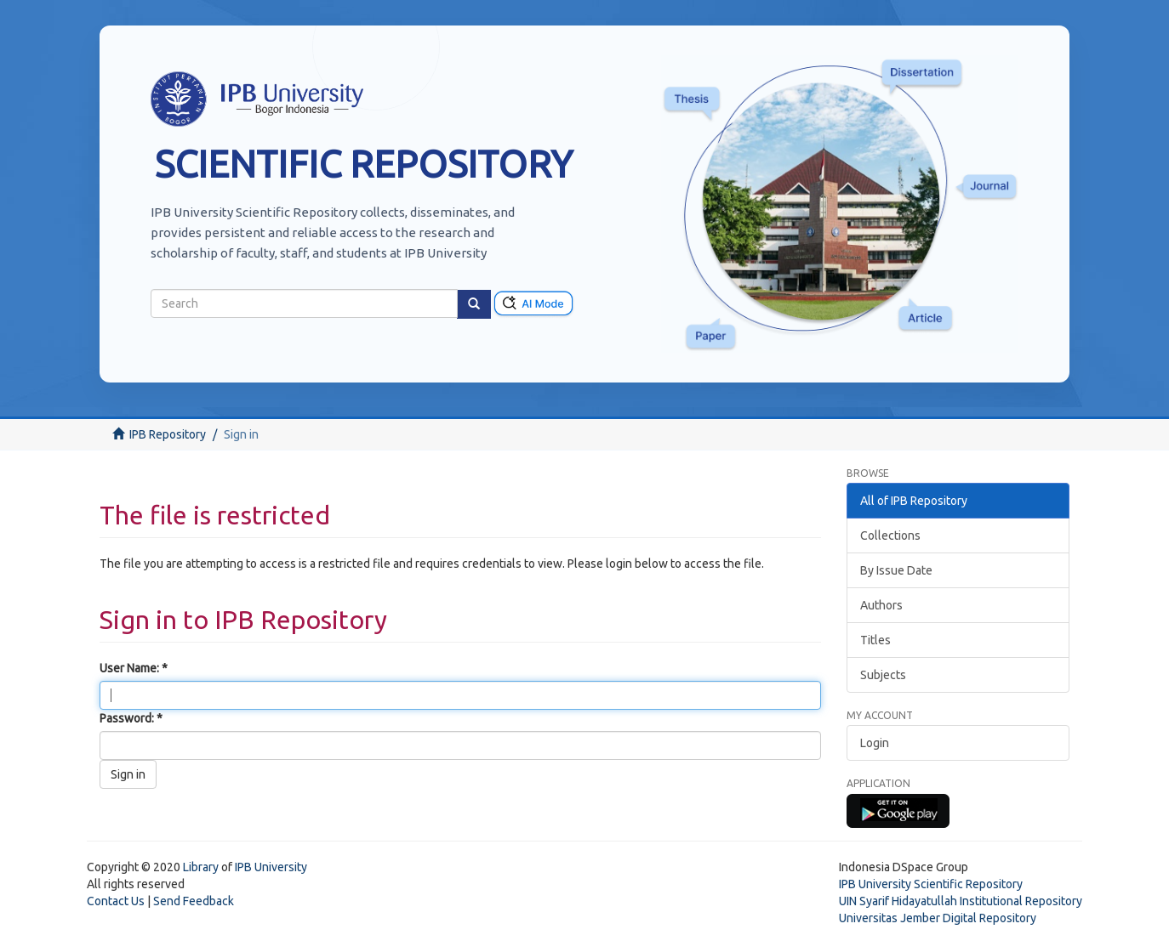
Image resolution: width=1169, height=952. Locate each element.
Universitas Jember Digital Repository (937, 918)
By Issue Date (896, 570)
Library (201, 867)
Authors (881, 605)
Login (874, 743)
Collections (890, 535)
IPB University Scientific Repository (931, 884)
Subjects (883, 675)
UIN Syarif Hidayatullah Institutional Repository (960, 901)
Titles (875, 640)
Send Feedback (193, 901)
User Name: (131, 668)
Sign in (128, 774)
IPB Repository (167, 434)
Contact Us (116, 901)
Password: (128, 718)
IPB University (271, 867)
